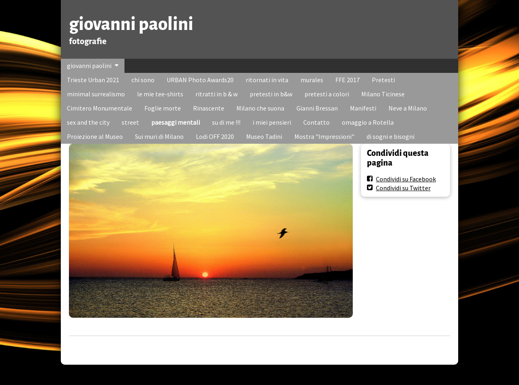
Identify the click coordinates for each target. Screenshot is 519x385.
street (130, 122)
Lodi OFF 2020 (215, 136)
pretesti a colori (327, 94)
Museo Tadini (264, 136)
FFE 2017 (347, 80)
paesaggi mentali (175, 122)
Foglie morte (162, 108)
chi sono (142, 80)
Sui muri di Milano (159, 136)
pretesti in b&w (271, 94)
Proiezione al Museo (95, 136)
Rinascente (208, 108)
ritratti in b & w (216, 94)
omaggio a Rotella (368, 122)
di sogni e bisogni (390, 136)
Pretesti (383, 80)
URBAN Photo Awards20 (200, 80)
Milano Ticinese (383, 94)
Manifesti (363, 108)
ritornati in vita (267, 80)
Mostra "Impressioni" (324, 136)
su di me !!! (226, 122)
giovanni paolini (131, 24)
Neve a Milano (407, 108)
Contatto (316, 122)
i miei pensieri (272, 122)
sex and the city (88, 122)
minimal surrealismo (96, 94)
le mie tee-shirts (160, 94)
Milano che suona (260, 108)
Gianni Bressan (317, 108)
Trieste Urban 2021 (93, 80)
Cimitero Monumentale (99, 108)
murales (311, 80)
